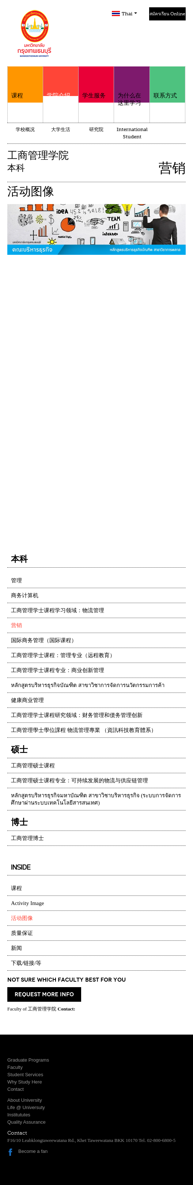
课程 (25, 82)
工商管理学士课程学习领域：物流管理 (57, 610)
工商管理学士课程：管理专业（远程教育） (63, 655)
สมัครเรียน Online (167, 13)
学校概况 (25, 129)
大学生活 (60, 129)
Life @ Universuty (26, 1107)
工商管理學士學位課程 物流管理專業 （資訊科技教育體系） (83, 730)
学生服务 (96, 82)
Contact (15, 1089)
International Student (132, 133)
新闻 (16, 948)
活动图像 (22, 918)
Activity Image (27, 903)
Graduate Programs (28, 1060)
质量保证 (22, 933)
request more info (44, 994)
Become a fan (33, 1151)
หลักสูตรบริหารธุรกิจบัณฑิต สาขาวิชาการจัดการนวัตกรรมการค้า (87, 685)
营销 (16, 625)
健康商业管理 (27, 700)
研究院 (96, 129)
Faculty (15, 1067)
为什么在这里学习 (131, 86)
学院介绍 (60, 92)
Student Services (25, 1074)
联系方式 (167, 82)
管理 (16, 580)
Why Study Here (24, 1082)
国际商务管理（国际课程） (44, 640)
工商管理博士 (27, 838)
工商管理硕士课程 (33, 765)
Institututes (18, 1114)
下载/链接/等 (26, 963)
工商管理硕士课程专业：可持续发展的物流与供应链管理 (79, 780)
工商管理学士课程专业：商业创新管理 (57, 670)
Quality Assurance (26, 1122)
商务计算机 (24, 595)
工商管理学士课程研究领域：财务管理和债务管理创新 (77, 715)
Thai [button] (129, 13)
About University (24, 1100)
